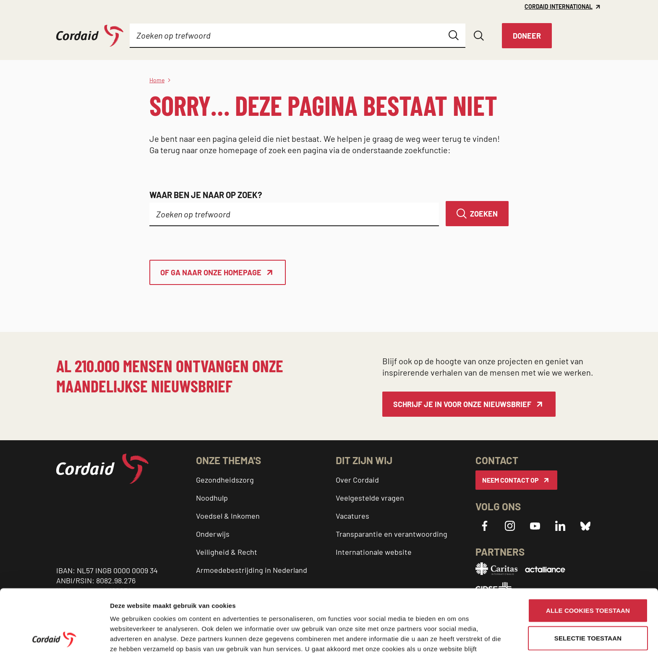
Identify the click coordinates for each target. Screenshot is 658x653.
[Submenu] (183, 35)
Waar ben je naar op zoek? (205, 195)
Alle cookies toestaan (588, 547)
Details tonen (130, 636)
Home (156, 80)
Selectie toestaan (587, 575)
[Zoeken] (477, 213)
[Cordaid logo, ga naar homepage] (89, 36)
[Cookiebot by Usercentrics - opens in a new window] (54, 636)
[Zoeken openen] (478, 35)
